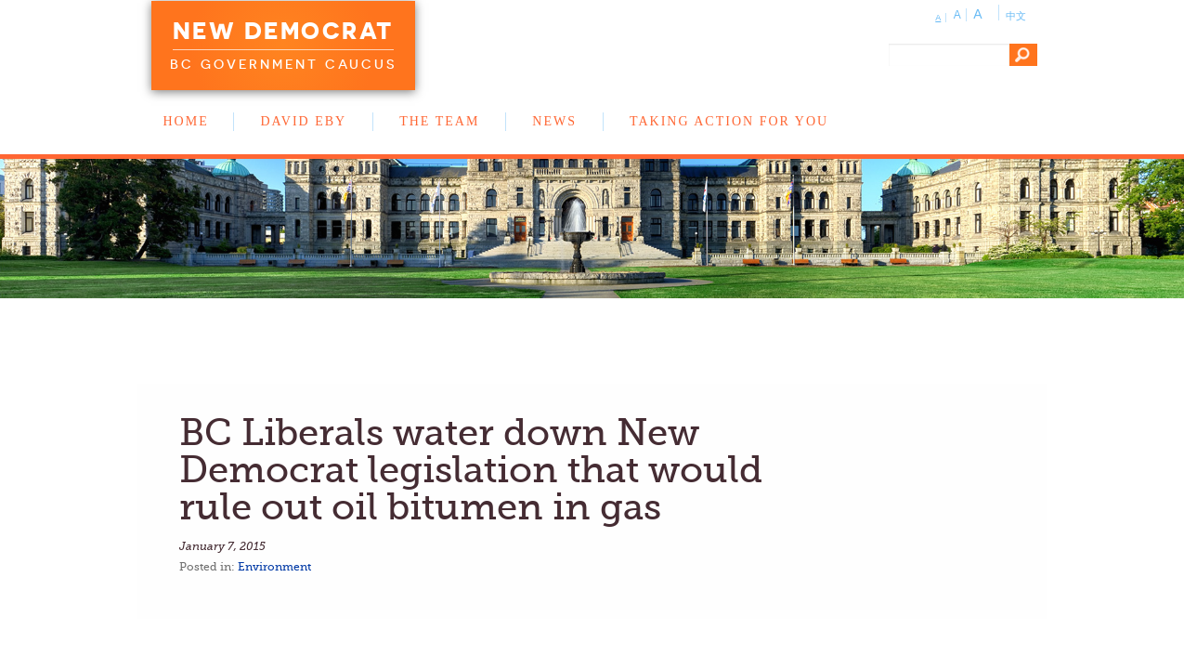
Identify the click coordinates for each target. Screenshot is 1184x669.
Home (186, 121)
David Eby (303, 121)
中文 (1016, 15)
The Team (439, 121)
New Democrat (283, 31)
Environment (274, 566)
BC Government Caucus (283, 64)
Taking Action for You (729, 121)
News (554, 121)
